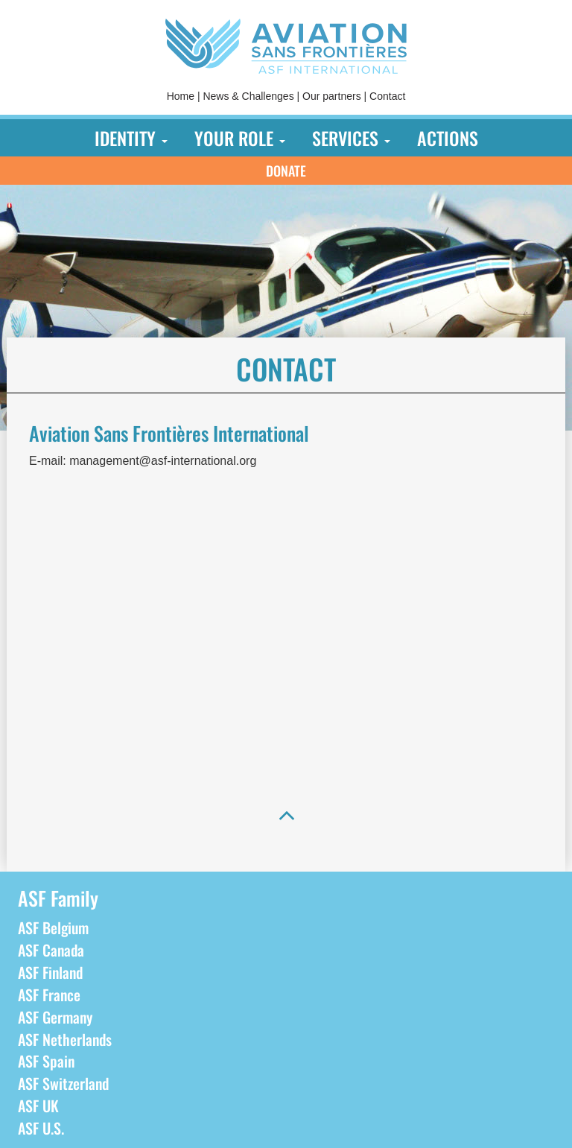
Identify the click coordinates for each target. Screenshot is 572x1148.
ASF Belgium (53, 927)
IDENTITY (131, 137)
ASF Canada (51, 950)
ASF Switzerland (63, 1083)
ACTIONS (447, 137)
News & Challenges (248, 96)
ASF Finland (50, 972)
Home (180, 96)
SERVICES (351, 137)
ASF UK (38, 1105)
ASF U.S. (41, 1128)
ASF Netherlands (65, 1039)
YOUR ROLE (239, 137)
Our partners (331, 96)
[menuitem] (180, 96)
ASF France (49, 994)
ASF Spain (46, 1061)
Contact (387, 96)
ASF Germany (55, 1017)
